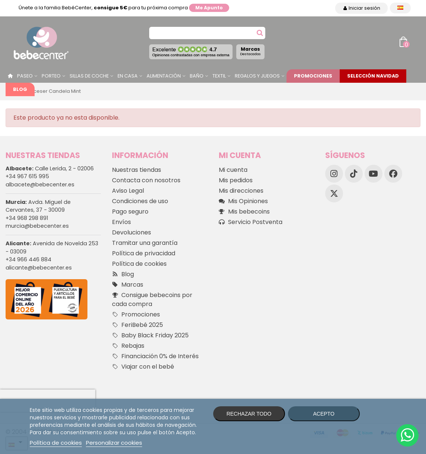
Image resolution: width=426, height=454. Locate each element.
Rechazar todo (249, 414)
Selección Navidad (373, 76)
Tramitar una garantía (144, 243)
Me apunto (209, 7)
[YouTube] (373, 174)
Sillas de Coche (89, 76)
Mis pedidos (236, 180)
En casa (128, 76)
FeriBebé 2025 (137, 325)
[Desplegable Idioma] (400, 8)
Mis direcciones (241, 190)
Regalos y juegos (257, 76)
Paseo (25, 76)
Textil (219, 76)
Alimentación (164, 76)
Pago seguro (130, 211)
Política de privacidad (143, 253)
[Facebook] (393, 174)
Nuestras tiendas (136, 169)
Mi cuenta (233, 169)
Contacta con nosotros (146, 180)
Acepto (323, 414)
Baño (197, 76)
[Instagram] (334, 174)
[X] (334, 193)
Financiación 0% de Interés (155, 356)
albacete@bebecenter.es (40, 184)
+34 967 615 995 (27, 176)
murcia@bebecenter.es (37, 226)
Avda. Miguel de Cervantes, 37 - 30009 (38, 206)
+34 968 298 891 (27, 218)
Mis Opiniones (243, 201)
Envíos (121, 222)
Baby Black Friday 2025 (150, 335)
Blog (20, 89)
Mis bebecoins (244, 211)
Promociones (313, 76)
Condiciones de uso (140, 201)
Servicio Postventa (250, 222)
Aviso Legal (128, 190)
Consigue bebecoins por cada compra (152, 299)
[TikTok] (354, 174)
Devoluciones (131, 232)
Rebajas (128, 345)
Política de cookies (139, 263)
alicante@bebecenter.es (39, 267)
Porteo (51, 76)
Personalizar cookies (114, 443)
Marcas (250, 51)
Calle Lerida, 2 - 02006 (50, 168)
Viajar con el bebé (143, 366)
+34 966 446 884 (28, 259)
